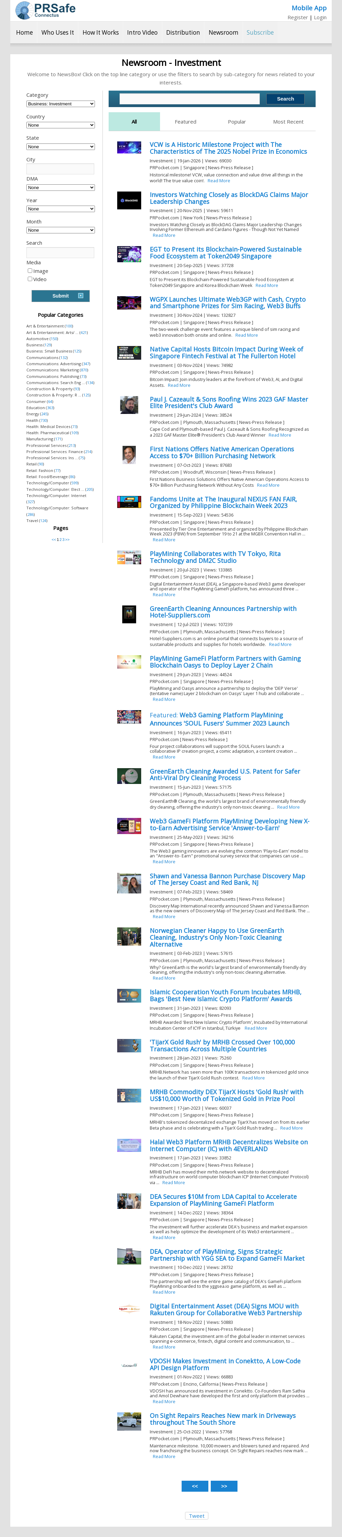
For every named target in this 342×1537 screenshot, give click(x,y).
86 (72, 476)
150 (54, 338)
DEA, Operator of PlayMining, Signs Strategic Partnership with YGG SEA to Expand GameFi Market (227, 1254)
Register (298, 17)
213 (72, 445)
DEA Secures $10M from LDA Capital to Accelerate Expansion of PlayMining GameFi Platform (223, 1199)
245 (44, 413)
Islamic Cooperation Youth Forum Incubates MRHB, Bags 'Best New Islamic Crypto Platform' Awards (226, 995)
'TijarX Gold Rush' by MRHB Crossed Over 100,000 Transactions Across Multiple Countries (222, 1045)
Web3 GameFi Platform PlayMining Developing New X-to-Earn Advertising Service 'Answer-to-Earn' (229, 824)
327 (30, 501)
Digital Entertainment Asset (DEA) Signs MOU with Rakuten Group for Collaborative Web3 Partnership (226, 1309)
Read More (219, 180)
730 (43, 420)
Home (24, 32)
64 (50, 401)
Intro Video (142, 32)
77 (57, 470)
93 (77, 388)
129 (48, 344)
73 (83, 376)
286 (30, 514)
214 (88, 451)
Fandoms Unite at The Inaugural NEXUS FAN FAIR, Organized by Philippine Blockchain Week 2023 (223, 502)
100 (69, 325)
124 (43, 520)
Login (320, 17)
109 (74, 432)
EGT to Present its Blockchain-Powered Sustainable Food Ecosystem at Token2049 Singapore (226, 252)
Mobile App (309, 7)
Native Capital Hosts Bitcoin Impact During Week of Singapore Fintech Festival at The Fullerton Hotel (226, 352)
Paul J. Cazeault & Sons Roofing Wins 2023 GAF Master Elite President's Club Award (229, 402)
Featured (185, 121)
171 (58, 438)
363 (50, 407)
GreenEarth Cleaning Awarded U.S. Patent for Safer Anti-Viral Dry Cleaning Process (225, 774)
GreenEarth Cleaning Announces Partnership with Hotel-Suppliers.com (223, 612)
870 (84, 369)
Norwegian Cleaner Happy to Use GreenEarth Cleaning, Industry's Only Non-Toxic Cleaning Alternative (217, 937)
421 (84, 332)
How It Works (101, 32)
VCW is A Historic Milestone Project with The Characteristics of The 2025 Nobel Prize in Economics (228, 147)
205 (89, 489)
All (134, 121)
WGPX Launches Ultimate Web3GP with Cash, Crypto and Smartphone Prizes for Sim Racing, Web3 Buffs (228, 302)
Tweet (197, 1515)
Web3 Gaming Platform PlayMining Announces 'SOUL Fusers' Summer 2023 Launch (219, 719)
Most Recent (288, 121)
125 (77, 351)
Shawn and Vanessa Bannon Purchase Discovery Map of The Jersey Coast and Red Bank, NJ (227, 879)
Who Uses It (57, 32)
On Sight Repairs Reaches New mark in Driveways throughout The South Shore (223, 1418)
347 (86, 363)
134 (90, 382)
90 (41, 463)
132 (63, 357)
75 (82, 457)
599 (74, 482)
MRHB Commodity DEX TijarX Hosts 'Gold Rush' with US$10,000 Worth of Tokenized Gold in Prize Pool (226, 1095)
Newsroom (224, 32)
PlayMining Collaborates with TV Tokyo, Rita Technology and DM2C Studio (215, 557)
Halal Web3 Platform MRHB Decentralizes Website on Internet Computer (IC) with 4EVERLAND (229, 1145)
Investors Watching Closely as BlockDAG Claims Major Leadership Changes (229, 198)
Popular (237, 121)
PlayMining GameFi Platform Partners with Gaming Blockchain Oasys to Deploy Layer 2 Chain (225, 661)
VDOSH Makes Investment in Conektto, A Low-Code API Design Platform (225, 1364)
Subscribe (260, 32)
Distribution (183, 32)
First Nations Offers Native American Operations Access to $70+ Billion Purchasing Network (222, 452)
